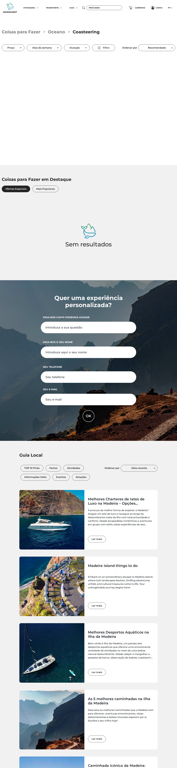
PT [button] (169, 8)
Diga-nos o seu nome (58, 342)
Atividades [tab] (73, 468)
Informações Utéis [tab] (35, 477)
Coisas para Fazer (21, 31)
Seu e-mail (50, 389)
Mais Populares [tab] (45, 188)
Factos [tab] (53, 468)
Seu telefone (52, 367)
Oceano (56, 31)
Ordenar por (129, 47)
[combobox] (156, 47)
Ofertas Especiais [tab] (15, 188)
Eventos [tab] (61, 477)
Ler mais (97, 539)
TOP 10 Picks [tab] (32, 468)
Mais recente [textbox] (139, 468)
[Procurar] (104, 7)
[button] (37, 7)
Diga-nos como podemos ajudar (66, 317)
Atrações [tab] (81, 477)
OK (88, 416)
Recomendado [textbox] (157, 47)
